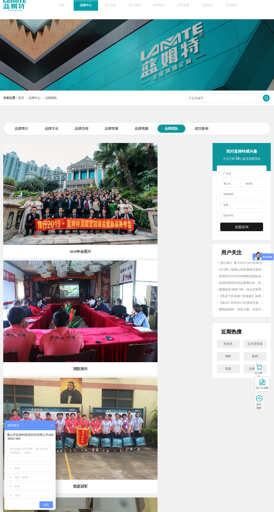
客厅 (58, 487)
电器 (228, 368)
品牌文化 (51, 128)
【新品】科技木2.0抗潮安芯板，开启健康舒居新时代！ (243, 302)
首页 (61, 9)
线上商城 (78, 451)
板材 (255, 356)
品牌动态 (208, 9)
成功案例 (201, 128)
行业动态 (118, 457)
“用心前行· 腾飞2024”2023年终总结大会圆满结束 (243, 263)
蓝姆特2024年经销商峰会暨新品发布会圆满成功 (243, 276)
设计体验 (135, 9)
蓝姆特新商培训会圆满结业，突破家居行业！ (243, 282)
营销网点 (159, 9)
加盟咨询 (242, 227)
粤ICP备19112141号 (155, 504)
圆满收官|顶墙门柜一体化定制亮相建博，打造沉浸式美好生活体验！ (243, 289)
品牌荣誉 (111, 128)
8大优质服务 (78, 463)
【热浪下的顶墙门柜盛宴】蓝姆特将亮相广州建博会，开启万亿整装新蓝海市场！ (243, 296)
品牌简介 (21, 128)
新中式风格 (58, 463)
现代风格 (58, 451)
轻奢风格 (58, 457)
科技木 (228, 343)
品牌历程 (81, 128)
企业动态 (118, 451)
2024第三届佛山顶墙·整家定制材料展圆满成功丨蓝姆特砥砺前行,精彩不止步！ (243, 269)
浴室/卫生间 (58, 475)
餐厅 (58, 481)
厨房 (58, 469)
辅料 (228, 356)
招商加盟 (183, 9)
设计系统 (110, 9)
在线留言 (138, 457)
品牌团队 (51, 98)
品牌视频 (141, 128)
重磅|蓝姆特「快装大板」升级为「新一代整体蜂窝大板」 (243, 309)
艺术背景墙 (254, 343)
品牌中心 (86, 9)
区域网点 (78, 457)
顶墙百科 (118, 463)
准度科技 (192, 504)
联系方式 (138, 451)
